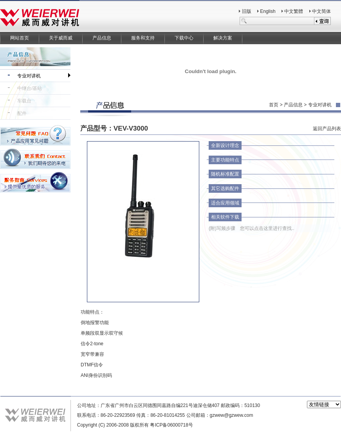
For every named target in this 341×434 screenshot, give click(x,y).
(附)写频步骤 (222, 228)
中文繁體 (293, 11)
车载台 (24, 101)
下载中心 (184, 38)
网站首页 (19, 38)
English (267, 11)
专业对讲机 (29, 76)
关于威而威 (60, 38)
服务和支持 (143, 38)
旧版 (246, 11)
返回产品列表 (327, 128)
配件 (22, 113)
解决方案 (222, 38)
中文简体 (321, 11)
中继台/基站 (29, 88)
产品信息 (101, 38)
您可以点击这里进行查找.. (267, 228)
